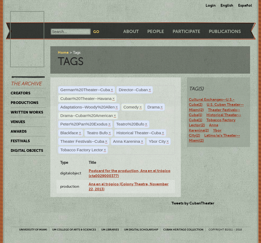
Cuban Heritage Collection (183, 229)
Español (245, 5)
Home (63, 52)
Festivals (20, 141)
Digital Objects (27, 150)
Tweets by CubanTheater (193, 203)
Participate (186, 31)
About (131, 31)
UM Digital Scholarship (141, 229)
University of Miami (33, 229)
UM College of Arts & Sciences (74, 229)
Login (211, 5)
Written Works (27, 112)
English (227, 5)
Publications (225, 31)
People (155, 31)
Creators (20, 93)
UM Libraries (110, 229)
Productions (24, 102)
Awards (19, 131)
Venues (18, 122)
